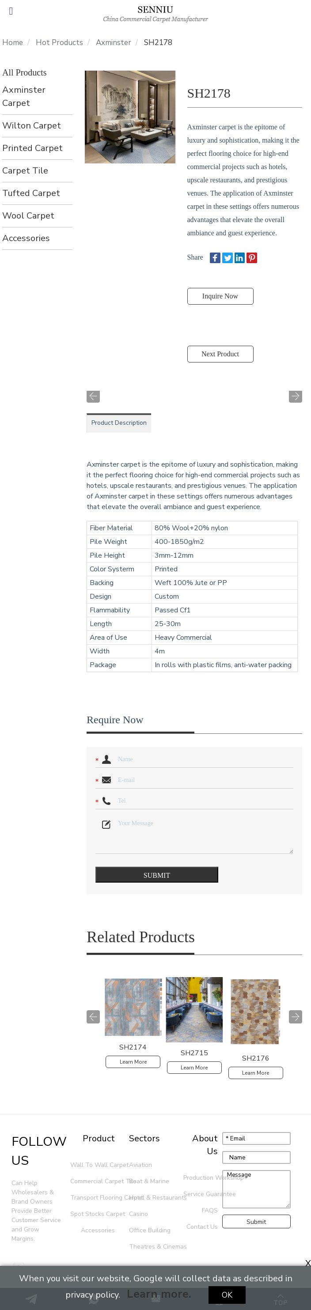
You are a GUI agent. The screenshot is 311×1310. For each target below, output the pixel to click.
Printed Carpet (32, 148)
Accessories (26, 238)
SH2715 (194, 1053)
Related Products (141, 937)
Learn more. (159, 1294)
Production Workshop (201, 1178)
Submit (256, 1222)
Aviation (140, 1165)
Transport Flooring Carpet (93, 1197)
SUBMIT (157, 875)
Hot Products (59, 42)
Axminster (113, 42)
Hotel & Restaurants (155, 1197)
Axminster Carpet (24, 96)
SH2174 (133, 1047)
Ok (227, 1295)
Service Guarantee (201, 1194)
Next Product (220, 354)
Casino (138, 1214)
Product (99, 1138)
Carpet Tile (25, 171)
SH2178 (158, 42)
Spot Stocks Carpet (93, 1214)
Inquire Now (220, 296)
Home (12, 42)
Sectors (144, 1138)
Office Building (150, 1230)
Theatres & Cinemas (155, 1246)
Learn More (133, 1061)
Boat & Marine (149, 1181)
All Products (24, 72)
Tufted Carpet (31, 193)
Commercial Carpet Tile (93, 1181)
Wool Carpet (28, 216)
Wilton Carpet (31, 126)
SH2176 (255, 1058)
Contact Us (202, 1227)
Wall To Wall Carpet (93, 1165)
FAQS (210, 1210)
